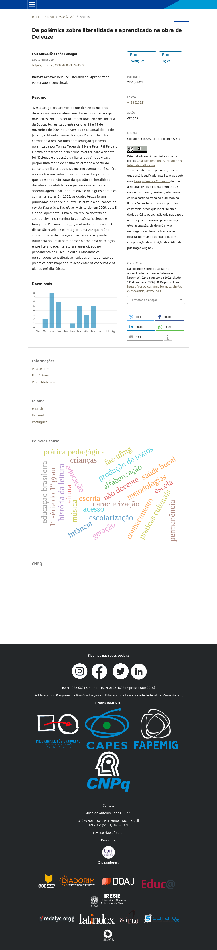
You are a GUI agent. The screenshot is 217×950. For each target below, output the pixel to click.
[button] (140, 317)
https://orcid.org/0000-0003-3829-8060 (58, 65)
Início (35, 17)
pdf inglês (166, 58)
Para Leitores (40, 369)
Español (38, 415)
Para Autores (40, 375)
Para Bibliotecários (44, 382)
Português (39, 422)
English (37, 408)
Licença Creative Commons (152, 181)
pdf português (137, 58)
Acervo (49, 17)
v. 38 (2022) (66, 17)
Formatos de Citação (144, 300)
